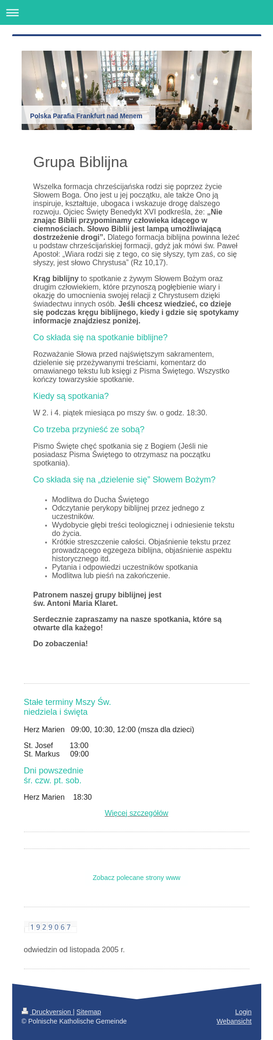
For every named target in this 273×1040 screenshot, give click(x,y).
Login (243, 1012)
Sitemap (89, 1012)
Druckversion (47, 1012)
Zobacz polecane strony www (136, 877)
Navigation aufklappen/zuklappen (136, 12)
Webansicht (234, 1021)
